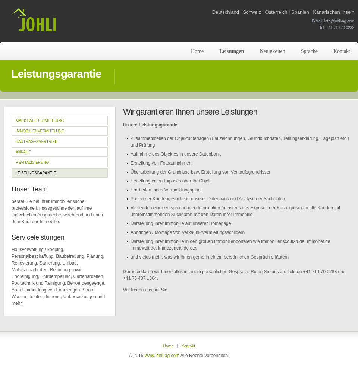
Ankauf (23, 152)
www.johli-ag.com (162, 355)
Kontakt (341, 51)
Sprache (309, 51)
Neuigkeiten (272, 51)
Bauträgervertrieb (36, 142)
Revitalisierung (32, 162)
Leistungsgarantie (36, 173)
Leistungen (231, 51)
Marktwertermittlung (40, 121)
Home (197, 51)
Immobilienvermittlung (40, 131)
